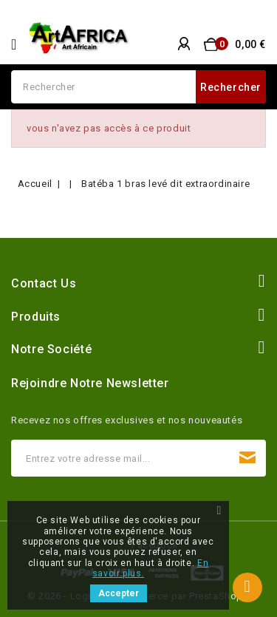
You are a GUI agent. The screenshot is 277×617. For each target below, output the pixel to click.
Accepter (118, 593)
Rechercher (230, 87)
